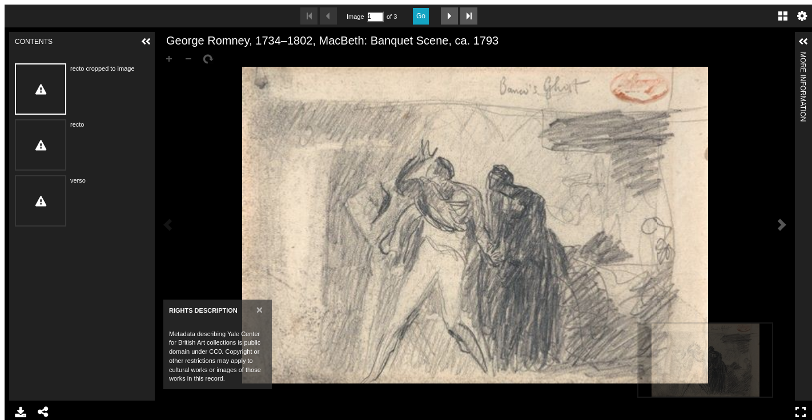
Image (355, 16)
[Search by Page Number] (375, 16)
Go (420, 16)
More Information (803, 57)
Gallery (782, 16)
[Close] (259, 309)
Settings (802, 16)
